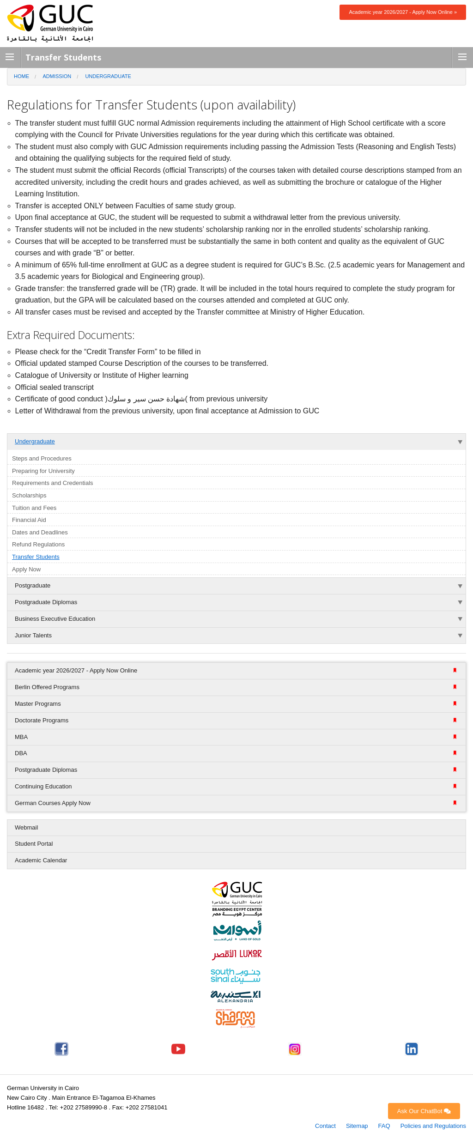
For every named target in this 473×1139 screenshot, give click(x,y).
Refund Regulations (38, 544)
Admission (57, 76)
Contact (325, 1125)
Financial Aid (29, 519)
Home (21, 76)
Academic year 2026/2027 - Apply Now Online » (403, 12)
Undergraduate (108, 76)
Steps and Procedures (42, 458)
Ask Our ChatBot (424, 1111)
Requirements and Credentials (52, 482)
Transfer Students (36, 556)
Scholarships (29, 495)
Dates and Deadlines (40, 532)
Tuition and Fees (34, 507)
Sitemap (357, 1125)
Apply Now (26, 569)
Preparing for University (43, 470)
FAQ (384, 1125)
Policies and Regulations (433, 1125)
